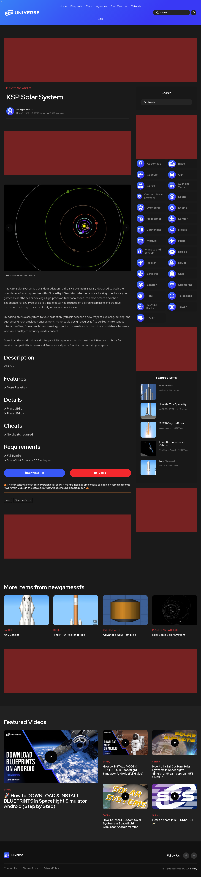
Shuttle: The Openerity (172, 404)
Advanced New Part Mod (119, 635)
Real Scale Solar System (168, 635)
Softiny (193, 868)
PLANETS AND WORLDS (165, 630)
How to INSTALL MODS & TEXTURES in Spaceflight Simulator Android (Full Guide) (123, 770)
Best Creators (119, 6)
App (100, 18)
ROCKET (57, 630)
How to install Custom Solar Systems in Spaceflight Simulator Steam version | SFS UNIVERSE (173, 772)
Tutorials (136, 6)
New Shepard (167, 461)
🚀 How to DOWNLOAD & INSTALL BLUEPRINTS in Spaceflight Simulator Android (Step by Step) (45, 800)
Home (63, 6)
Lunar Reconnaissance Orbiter (172, 444)
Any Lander (11, 635)
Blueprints (76, 6)
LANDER (8, 630)
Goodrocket (166, 385)
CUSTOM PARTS (111, 630)
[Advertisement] (98, 60)
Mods (89, 6)
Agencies (101, 6)
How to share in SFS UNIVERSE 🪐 (173, 821)
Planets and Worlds (23, 500)
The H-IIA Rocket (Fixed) (70, 635)
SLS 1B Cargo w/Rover (171, 423)
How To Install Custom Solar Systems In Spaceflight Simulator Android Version (122, 823)
